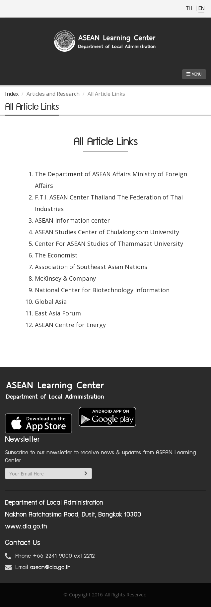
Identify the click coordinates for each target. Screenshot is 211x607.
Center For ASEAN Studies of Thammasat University (109, 244)
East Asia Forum (58, 313)
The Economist (56, 255)
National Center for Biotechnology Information (102, 290)
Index (12, 93)
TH (190, 8)
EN (201, 8)
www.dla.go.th (26, 526)
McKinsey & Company (65, 278)
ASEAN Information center (72, 220)
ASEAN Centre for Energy (70, 325)
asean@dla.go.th (50, 567)
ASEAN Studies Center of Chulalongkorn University (107, 232)
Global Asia (51, 301)
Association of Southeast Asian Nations (91, 267)
